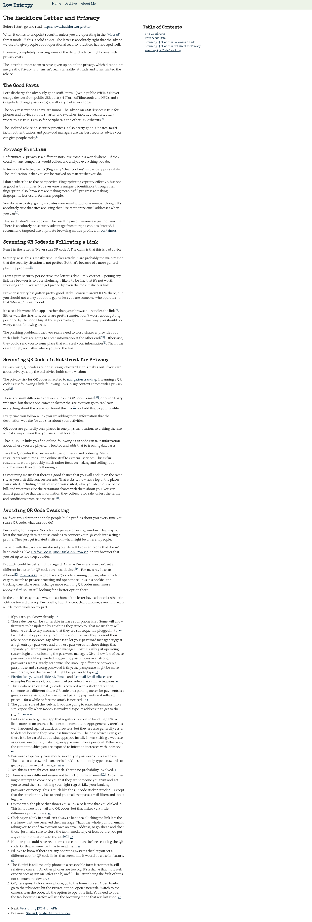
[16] (19, 589)
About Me (88, 4)
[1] (24, 39)
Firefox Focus (41, 552)
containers (109, 231)
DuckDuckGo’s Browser (70, 552)
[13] (57, 498)
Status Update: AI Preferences (48, 913)
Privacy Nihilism (155, 38)
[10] (96, 397)
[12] (103, 774)
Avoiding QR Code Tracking (163, 50)
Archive (71, 4)
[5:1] (110, 789)
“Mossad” (113, 35)
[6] (31, 267)
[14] (77, 568)
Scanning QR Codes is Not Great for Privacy (173, 46)
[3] (37, 137)
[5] (77, 257)
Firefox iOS (28, 575)
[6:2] (66, 836)
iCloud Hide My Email (49, 677)
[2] (102, 119)
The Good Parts (155, 34)
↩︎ (56, 617)
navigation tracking (81, 379)
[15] (16, 574)
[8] (104, 342)
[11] (74, 407)
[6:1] (102, 337)
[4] (16, 212)
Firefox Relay (21, 677)
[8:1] (19, 713)
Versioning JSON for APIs (38, 908)
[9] (11, 388)
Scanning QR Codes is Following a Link (170, 42)
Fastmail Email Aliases (90, 677)
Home (56, 4)
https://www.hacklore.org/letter (67, 27)
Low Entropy (18, 5)
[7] (116, 309)
